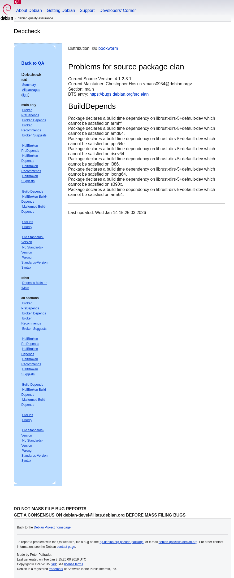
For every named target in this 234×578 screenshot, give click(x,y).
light (25, 95)
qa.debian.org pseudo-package (122, 542)
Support (87, 10)
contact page (66, 547)
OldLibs (27, 222)
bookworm (108, 48)
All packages (31, 90)
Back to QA (32, 63)
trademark (56, 569)
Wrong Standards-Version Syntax (34, 262)
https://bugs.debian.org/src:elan (119, 94)
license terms (73, 564)
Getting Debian (61, 10)
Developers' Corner (117, 10)
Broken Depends (34, 120)
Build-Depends (32, 191)
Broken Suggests (34, 135)
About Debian (29, 10)
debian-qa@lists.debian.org (178, 542)
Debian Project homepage (52, 527)
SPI (53, 564)
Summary (29, 85)
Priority (27, 227)
